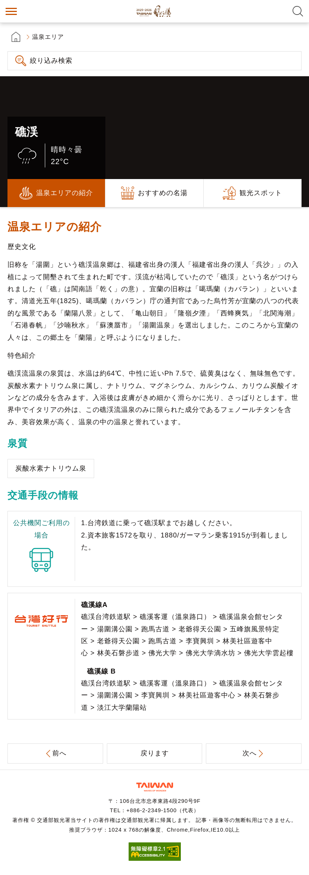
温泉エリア (48, 37)
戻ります (154, 753)
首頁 (15, 36)
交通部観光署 (154, 787)
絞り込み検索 (51, 60)
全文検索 (297, 11)
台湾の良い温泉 (154, 11)
